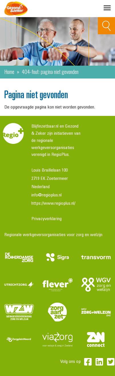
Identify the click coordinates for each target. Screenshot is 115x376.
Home (9, 71)
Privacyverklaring (46, 219)
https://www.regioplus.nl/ (53, 203)
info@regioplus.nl (46, 195)
